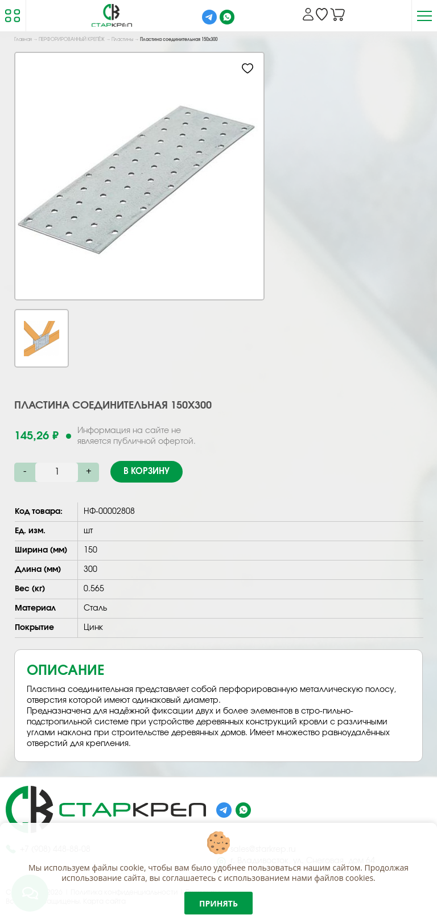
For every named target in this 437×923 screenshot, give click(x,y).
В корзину (146, 471)
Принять (218, 903)
